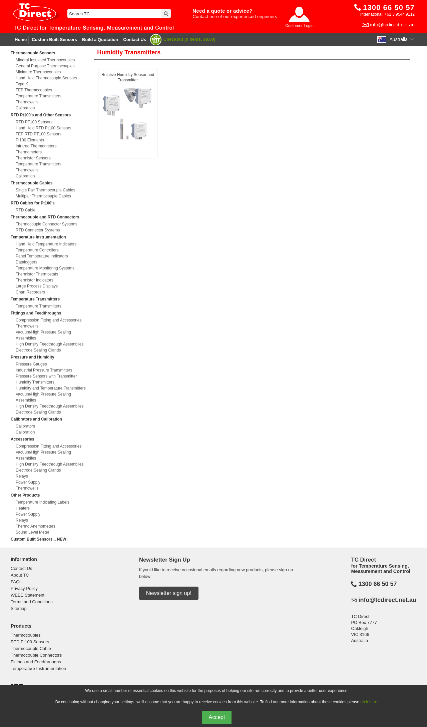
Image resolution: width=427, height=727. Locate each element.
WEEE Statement (27, 595)
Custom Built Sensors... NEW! (39, 539)
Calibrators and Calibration (36, 419)
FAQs (16, 581)
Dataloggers (26, 262)
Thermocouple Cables (31, 183)
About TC (20, 575)
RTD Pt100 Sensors (30, 641)
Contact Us (134, 39)
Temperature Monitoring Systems (45, 268)
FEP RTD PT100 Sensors (38, 134)
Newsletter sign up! (168, 593)
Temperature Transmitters (38, 96)
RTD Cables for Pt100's (33, 203)
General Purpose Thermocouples (45, 66)
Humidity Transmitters (35, 382)
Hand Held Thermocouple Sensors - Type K (47, 81)
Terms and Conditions (32, 601)
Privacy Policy (24, 588)
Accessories (22, 439)
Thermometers (29, 152)
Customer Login (299, 25)
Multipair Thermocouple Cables (43, 196)
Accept (217, 717)
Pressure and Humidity (32, 357)
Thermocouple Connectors (36, 655)
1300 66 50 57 (377, 584)
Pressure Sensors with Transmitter (46, 376)
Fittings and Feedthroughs (36, 313)
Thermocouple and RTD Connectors (45, 217)
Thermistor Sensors (33, 158)
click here (368, 702)
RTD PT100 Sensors (34, 122)
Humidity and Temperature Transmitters (51, 388)
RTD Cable (25, 210)
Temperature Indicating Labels (42, 502)
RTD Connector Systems (38, 230)
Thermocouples (26, 635)
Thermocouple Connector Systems (46, 224)
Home (21, 39)
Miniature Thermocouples (38, 72)
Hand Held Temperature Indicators (46, 244)
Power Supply (28, 482)
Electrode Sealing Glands (38, 350)
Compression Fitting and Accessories (48, 320)
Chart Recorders (30, 292)
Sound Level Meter (32, 532)
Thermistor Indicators (34, 280)
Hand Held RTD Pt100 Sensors (43, 128)
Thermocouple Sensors (33, 53)
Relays (22, 476)
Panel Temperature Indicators (42, 256)
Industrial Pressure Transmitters (44, 370)
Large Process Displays (37, 286)
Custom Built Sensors (54, 39)
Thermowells (27, 102)
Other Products (25, 495)
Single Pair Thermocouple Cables (45, 190)
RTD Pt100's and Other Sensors (41, 115)
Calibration (25, 108)
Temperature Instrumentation (38, 237)
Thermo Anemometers (35, 526)
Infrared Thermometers (36, 146)
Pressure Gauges (31, 364)
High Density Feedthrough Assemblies (49, 344)
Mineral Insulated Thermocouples (45, 60)
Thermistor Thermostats (37, 274)
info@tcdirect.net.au (392, 24)
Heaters (23, 508)
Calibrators (25, 426)
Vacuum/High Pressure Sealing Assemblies (43, 335)
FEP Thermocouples (34, 90)
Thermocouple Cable (31, 648)
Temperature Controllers (37, 250)
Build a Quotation (100, 39)
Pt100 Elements (30, 140)
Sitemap (19, 608)
